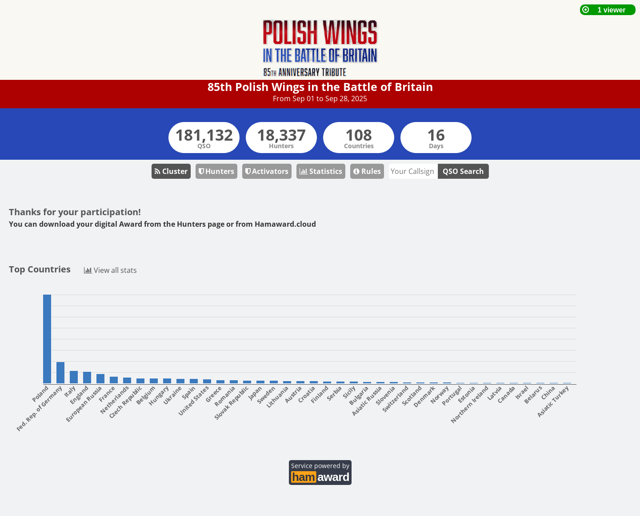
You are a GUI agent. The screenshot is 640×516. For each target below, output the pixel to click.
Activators (266, 171)
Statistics (321, 171)
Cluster (171, 171)
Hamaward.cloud (285, 224)
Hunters (216, 171)
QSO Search (463, 171)
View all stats (110, 269)
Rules (367, 171)
